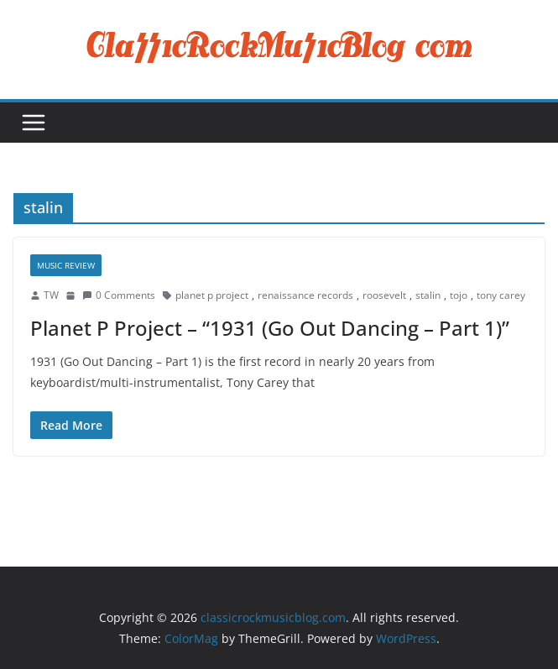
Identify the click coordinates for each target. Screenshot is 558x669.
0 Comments (118, 295)
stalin (428, 295)
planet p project (211, 295)
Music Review (66, 265)
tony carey (501, 295)
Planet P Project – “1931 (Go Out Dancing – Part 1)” (269, 328)
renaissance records (305, 295)
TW (51, 295)
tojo (458, 295)
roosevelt (384, 295)
